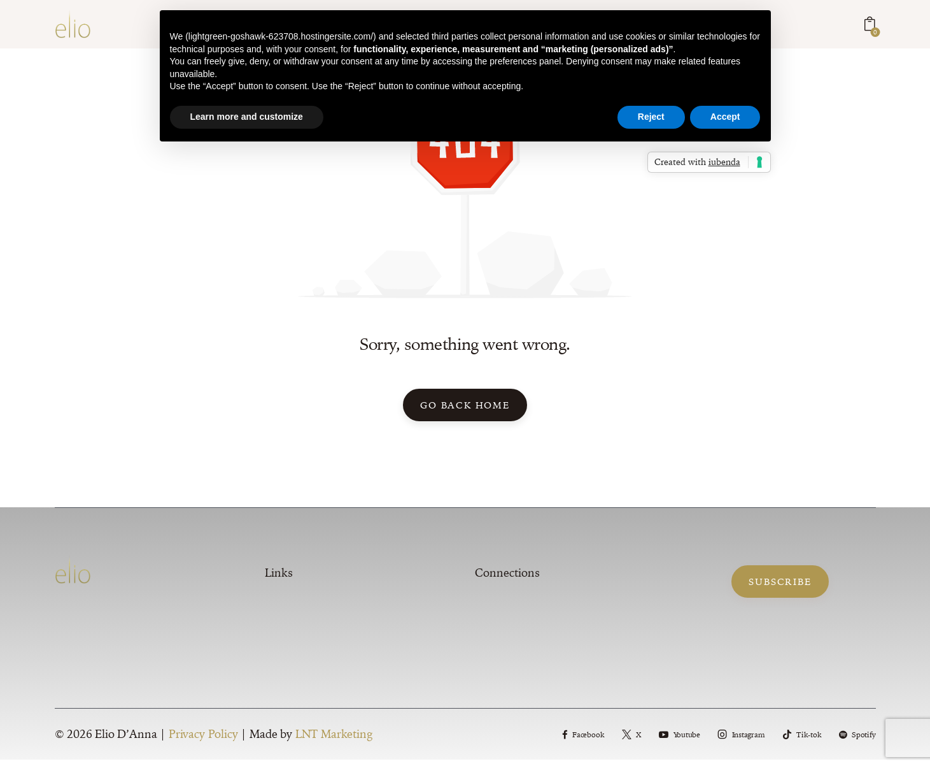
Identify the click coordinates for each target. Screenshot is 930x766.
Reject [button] (651, 117)
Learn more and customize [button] (246, 117)
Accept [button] (725, 117)
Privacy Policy (203, 740)
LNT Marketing (333, 740)
